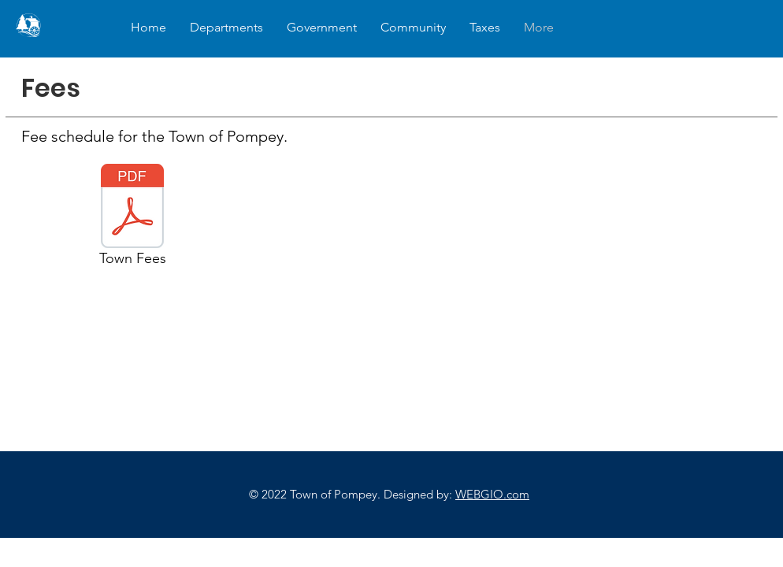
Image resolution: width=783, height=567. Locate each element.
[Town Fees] (132, 217)
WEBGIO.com (492, 494)
